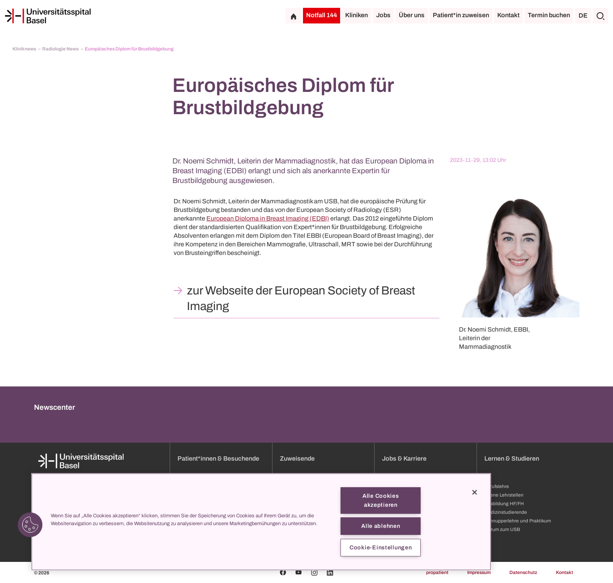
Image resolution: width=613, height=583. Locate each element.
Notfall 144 (321, 15)
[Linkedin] (330, 572)
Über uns (412, 15)
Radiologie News (60, 49)
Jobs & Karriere (404, 458)
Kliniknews (25, 49)
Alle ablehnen (380, 526)
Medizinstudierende (505, 512)
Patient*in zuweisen (461, 15)
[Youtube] (299, 572)
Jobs (383, 15)
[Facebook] (283, 572)
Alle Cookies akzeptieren (380, 500)
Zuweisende (297, 458)
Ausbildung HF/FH (504, 503)
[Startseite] (48, 16)
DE (583, 15)
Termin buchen (549, 15)
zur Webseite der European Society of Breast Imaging (301, 298)
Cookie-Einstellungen (381, 547)
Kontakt (508, 15)
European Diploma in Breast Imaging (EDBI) (267, 218)
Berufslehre (496, 486)
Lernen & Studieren (511, 458)
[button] (30, 524)
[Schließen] (474, 492)
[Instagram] (314, 572)
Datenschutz (523, 572)
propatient (437, 572)
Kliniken (356, 15)
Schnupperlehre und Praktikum (517, 521)
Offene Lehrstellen (503, 495)
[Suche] (600, 15)
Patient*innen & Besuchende (218, 458)
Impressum (479, 572)
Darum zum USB (502, 529)
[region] (261, 521)
